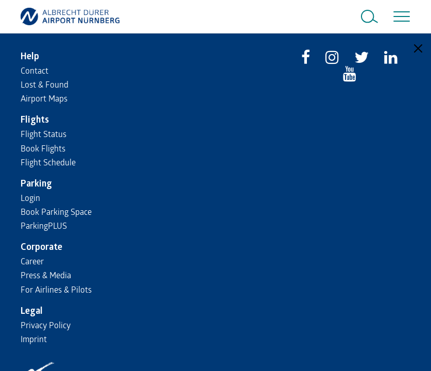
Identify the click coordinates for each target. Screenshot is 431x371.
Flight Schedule (48, 162)
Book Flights (43, 148)
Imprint (34, 338)
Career (32, 261)
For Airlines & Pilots (56, 289)
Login (30, 197)
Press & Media (46, 274)
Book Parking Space (56, 211)
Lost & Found (44, 84)
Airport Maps (44, 98)
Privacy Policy (46, 324)
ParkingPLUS (44, 225)
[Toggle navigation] (399, 16)
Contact (34, 70)
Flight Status (43, 133)
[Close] (418, 48)
